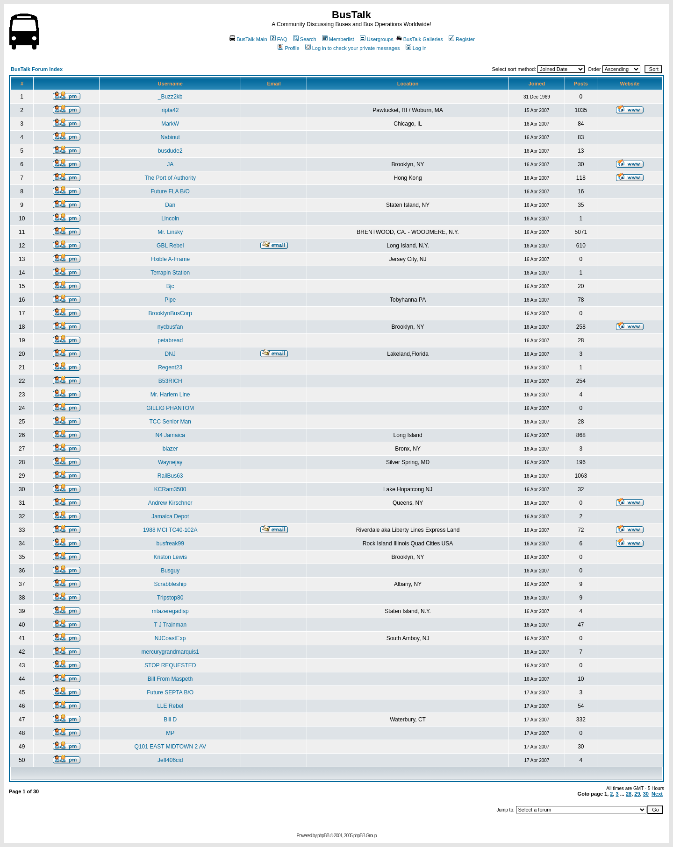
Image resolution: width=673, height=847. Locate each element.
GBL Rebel (170, 245)
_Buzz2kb (170, 96)
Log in (416, 48)
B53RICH (170, 381)
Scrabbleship (170, 584)
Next (657, 794)
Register (462, 39)
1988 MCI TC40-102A (170, 530)
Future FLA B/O (170, 191)
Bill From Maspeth (170, 679)
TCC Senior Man (170, 421)
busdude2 (170, 151)
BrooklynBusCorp (170, 313)
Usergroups (377, 39)
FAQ (278, 39)
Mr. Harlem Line (170, 394)
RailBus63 (170, 476)
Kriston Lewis (170, 557)
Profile (288, 48)
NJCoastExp (170, 638)
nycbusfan (170, 327)
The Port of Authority (170, 178)
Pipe (170, 299)
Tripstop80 (170, 597)
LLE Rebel (170, 706)
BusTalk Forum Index (37, 69)
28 (628, 794)
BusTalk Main (248, 39)
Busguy (170, 570)
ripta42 (170, 110)
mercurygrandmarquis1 (170, 652)
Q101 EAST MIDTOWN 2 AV (170, 746)
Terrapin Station (170, 272)
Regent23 (170, 367)
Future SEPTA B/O (170, 692)
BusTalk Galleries (419, 39)
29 (637, 794)
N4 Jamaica (170, 435)
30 (646, 794)
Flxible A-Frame (170, 259)
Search (304, 39)
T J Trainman (170, 624)
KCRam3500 (170, 489)
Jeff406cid (170, 760)
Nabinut (170, 137)
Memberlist (338, 39)
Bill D (170, 719)
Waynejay (170, 462)
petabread (170, 340)
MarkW (170, 123)
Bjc (170, 286)
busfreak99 (170, 543)
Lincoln (170, 218)
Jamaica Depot (170, 516)
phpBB (323, 835)
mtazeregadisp (170, 611)
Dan (170, 205)
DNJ (170, 354)
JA (170, 164)
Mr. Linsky (170, 232)
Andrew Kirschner (170, 503)
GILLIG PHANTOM (170, 408)
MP (170, 733)
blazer (170, 448)
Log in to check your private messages (352, 48)
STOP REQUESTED (170, 665)
